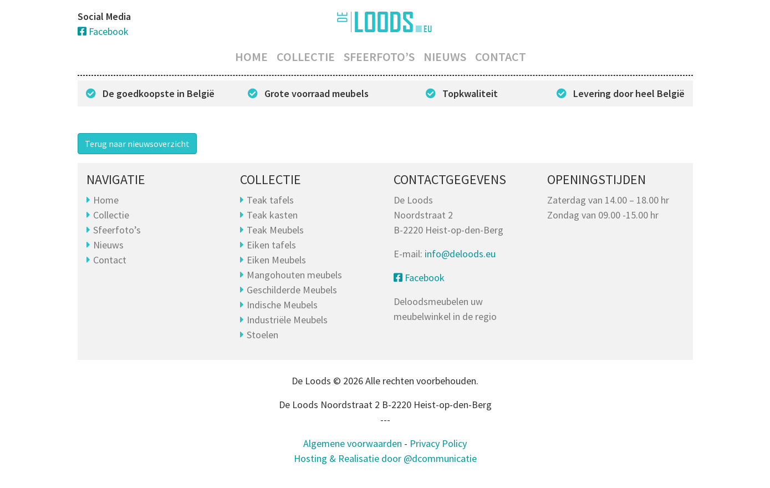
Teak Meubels (275, 229)
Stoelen (262, 334)
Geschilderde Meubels (292, 289)
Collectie (306, 56)
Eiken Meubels (276, 259)
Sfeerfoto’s (379, 56)
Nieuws (445, 56)
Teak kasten (272, 215)
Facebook (103, 31)
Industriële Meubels (287, 319)
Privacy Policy (438, 443)
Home (251, 56)
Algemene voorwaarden (352, 443)
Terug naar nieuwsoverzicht (137, 143)
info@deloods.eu (460, 253)
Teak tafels (270, 200)
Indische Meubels (282, 304)
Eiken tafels (271, 244)
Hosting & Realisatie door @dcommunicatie (385, 458)
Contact (500, 56)
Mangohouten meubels (294, 274)
